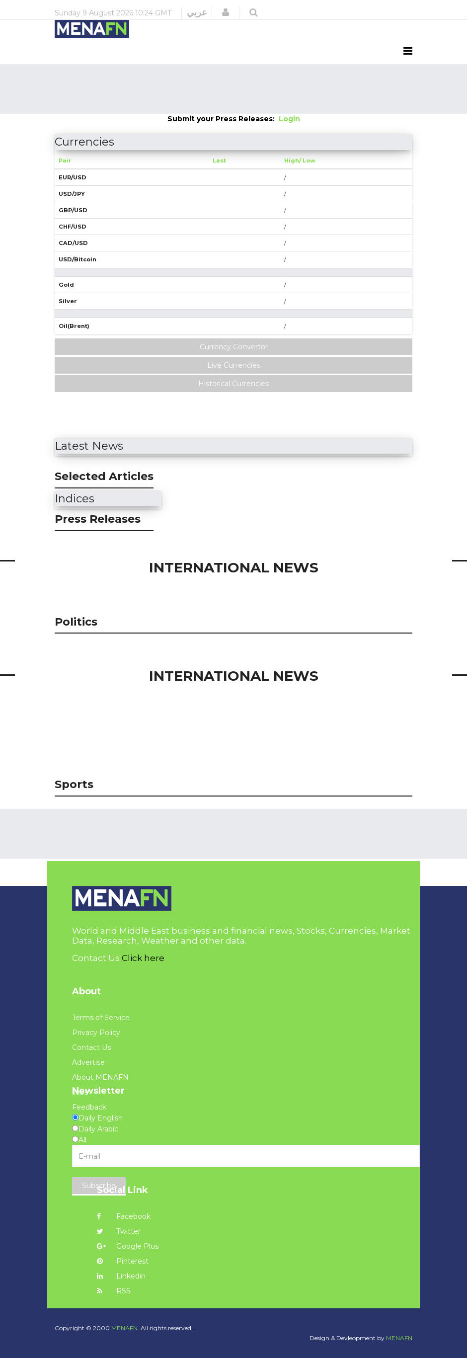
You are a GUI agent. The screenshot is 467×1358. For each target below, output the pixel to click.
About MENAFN (100, 1077)
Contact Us (91, 1047)
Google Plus (127, 1246)
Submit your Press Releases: (223, 118)
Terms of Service (101, 1017)
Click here (143, 958)
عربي (197, 12)
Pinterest (123, 1261)
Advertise (88, 1062)
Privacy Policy (96, 1032)
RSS (114, 1290)
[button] (225, 12)
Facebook (124, 1216)
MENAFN (399, 1338)
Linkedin (121, 1276)
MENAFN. (125, 1328)
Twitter (119, 1231)
